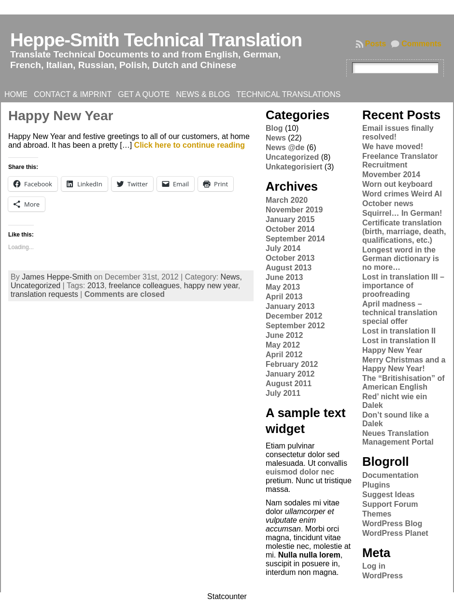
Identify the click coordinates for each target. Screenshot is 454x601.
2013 (96, 285)
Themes (376, 514)
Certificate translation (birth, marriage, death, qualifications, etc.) (404, 231)
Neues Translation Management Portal (398, 437)
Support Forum (390, 504)
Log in (373, 566)
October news (387, 203)
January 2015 (290, 219)
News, (231, 277)
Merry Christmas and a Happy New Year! (404, 364)
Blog (274, 128)
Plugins (376, 485)
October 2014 (290, 229)
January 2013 (290, 306)
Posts (375, 44)
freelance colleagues (144, 285)
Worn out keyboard (397, 184)
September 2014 (295, 239)
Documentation (390, 475)
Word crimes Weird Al (402, 194)
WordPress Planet (395, 533)
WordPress (382, 576)
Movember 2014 (391, 174)
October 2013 (290, 258)
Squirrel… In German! (402, 213)
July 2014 (283, 248)
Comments (421, 44)
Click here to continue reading (189, 145)
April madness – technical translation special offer (400, 312)
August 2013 (289, 268)
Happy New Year (60, 115)
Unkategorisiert (294, 167)
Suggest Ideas (388, 494)
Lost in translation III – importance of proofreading (403, 285)
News (276, 138)
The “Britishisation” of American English (403, 382)
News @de (285, 147)
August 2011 (289, 383)
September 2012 (295, 325)
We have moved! (392, 146)
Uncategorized (35, 285)
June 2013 (284, 277)
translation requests (44, 294)
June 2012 (284, 335)
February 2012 (292, 364)
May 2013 (283, 287)
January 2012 (290, 374)
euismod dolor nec (300, 472)
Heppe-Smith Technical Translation (156, 39)
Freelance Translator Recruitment (400, 160)
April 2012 (284, 354)
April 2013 (284, 297)
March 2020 (287, 200)
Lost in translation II (399, 331)
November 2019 (294, 210)
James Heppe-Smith (57, 277)
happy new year (211, 285)
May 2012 (283, 345)
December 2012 (294, 316)
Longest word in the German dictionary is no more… (400, 258)
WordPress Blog (392, 523)
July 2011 (283, 393)
